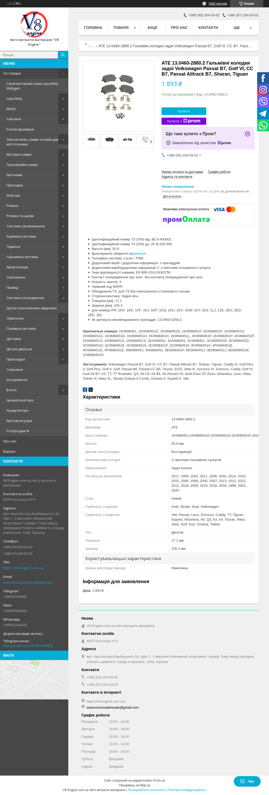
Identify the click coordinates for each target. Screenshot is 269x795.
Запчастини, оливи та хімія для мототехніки (32, 142)
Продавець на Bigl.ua (134, 785)
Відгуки (9, 451)
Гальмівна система (22, 256)
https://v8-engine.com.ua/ (23, 568)
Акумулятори (17, 410)
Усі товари (12, 73)
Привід (12, 287)
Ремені (12, 205)
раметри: (139, 253)
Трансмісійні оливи (22, 164)
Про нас (9, 441)
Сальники (15, 369)
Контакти (208, 27)
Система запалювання (26, 226)
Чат (247, 781)
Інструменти (17, 379)
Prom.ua (159, 780)
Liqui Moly (14, 98)
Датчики (14, 338)
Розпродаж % (18, 430)
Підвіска (13, 246)
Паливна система (21, 328)
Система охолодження (25, 297)
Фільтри (13, 195)
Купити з (183, 121)
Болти (12, 390)
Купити (184, 111)
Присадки (15, 185)
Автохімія (14, 174)
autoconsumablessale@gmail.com (30, 582)
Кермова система (21, 236)
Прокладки (16, 359)
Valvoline (14, 119)
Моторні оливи (19, 154)
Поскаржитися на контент (146, 790)
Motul (11, 108)
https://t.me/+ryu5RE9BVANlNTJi (28, 645)
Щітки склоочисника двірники (32, 308)
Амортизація (17, 267)
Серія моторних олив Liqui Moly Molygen (32, 86)
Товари (120, 27)
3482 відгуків (218, 4)
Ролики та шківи (20, 215)
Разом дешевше (20, 129)
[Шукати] (63, 55)
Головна (93, 27)
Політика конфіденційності (187, 790)
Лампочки (15, 318)
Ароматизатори (20, 400)
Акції (152, 27)
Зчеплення (16, 277)
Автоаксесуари (19, 420)
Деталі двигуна (19, 349)
